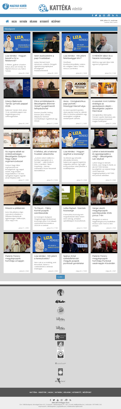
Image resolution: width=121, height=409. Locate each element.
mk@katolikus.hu (79, 404)
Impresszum (42, 406)
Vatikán (23, 21)
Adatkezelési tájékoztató (75, 406)
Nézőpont (55, 21)
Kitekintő (44, 21)
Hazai (14, 21)
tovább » (60, 277)
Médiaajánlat (52, 406)
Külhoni (33, 21)
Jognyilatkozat (61, 406)
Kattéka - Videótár (38, 392)
